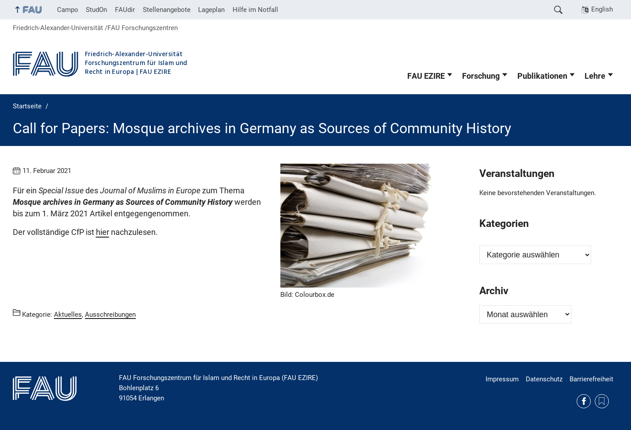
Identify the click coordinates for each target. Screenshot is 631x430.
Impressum (502, 379)
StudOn (96, 10)
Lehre (595, 76)
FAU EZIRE (426, 76)
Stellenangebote (167, 10)
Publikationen (542, 76)
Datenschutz (544, 379)
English (602, 9)
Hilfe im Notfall (255, 10)
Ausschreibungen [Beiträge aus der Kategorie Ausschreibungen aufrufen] (110, 314)
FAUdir (125, 10)
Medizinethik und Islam (602, 401)
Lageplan (211, 10)
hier (102, 232)
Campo (67, 10)
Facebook (584, 401)
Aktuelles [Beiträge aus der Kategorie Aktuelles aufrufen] (68, 314)
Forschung (481, 76)
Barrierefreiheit (591, 379)
